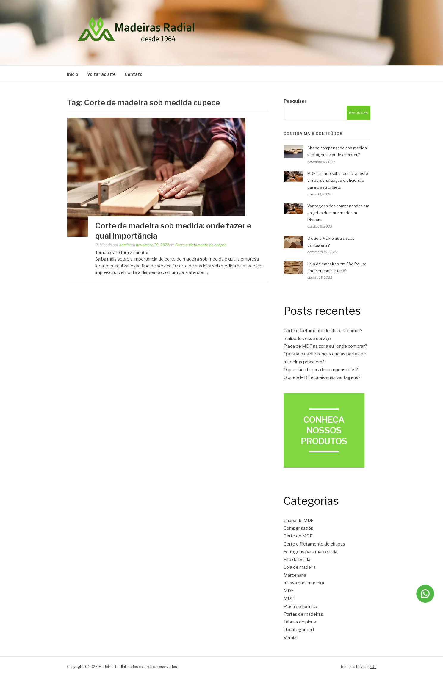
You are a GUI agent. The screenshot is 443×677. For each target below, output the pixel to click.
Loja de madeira (300, 567)
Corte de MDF (298, 536)
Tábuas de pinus (300, 622)
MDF (289, 590)
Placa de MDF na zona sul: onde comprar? (325, 346)
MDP (289, 598)
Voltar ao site (101, 74)
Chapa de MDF (299, 520)
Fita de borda (297, 559)
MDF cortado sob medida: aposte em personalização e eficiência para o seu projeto (337, 180)
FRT (373, 667)
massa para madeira (304, 583)
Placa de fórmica (300, 606)
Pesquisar (295, 101)
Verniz (290, 637)
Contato (134, 74)
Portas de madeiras (303, 614)
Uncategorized (299, 629)
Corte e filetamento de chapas (200, 245)
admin (124, 245)
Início (72, 74)
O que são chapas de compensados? (321, 369)
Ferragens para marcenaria (310, 551)
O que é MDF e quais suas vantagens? (322, 377)
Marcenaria (295, 575)
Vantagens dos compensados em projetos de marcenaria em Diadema (338, 212)
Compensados (298, 528)
